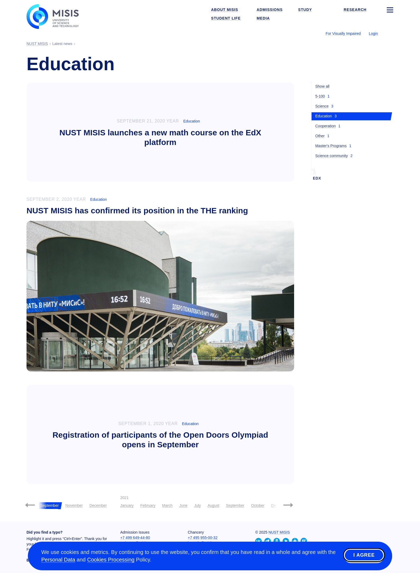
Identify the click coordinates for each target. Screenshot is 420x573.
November (74, 505)
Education (191, 121)
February (147, 505)
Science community (331, 156)
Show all (322, 86)
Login (373, 33)
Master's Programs (331, 146)
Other (320, 136)
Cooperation (325, 126)
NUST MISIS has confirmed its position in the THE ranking (137, 210)
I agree (364, 555)
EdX (317, 178)
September (235, 505)
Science (322, 106)
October (257, 505)
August (213, 505)
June (183, 505)
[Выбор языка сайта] (389, 33)
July (197, 505)
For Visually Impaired (343, 33)
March (167, 505)
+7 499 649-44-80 (135, 537)
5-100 (320, 96)
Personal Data (58, 560)
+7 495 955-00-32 (203, 537)
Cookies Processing (110, 560)
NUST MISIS (279, 532)
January (127, 505)
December (98, 505)
